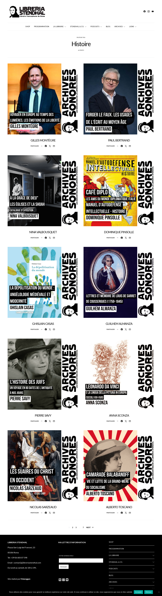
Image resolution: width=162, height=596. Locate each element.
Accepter (138, 592)
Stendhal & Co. (77, 26)
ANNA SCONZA (119, 415)
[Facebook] (144, 11)
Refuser (148, 592)
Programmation (41, 26)
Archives (118, 26)
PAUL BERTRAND (119, 140)
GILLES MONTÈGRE (43, 140)
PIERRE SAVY (43, 415)
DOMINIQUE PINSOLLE (119, 232)
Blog (108, 26)
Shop (27, 26)
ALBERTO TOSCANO (119, 507)
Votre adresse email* (66, 555)
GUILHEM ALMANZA (119, 323)
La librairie (58, 26)
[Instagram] (148, 11)
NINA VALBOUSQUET (43, 232)
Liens (131, 26)
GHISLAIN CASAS (43, 323)
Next (88, 527)
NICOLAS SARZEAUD (43, 507)
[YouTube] (152, 11)
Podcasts (94, 26)
